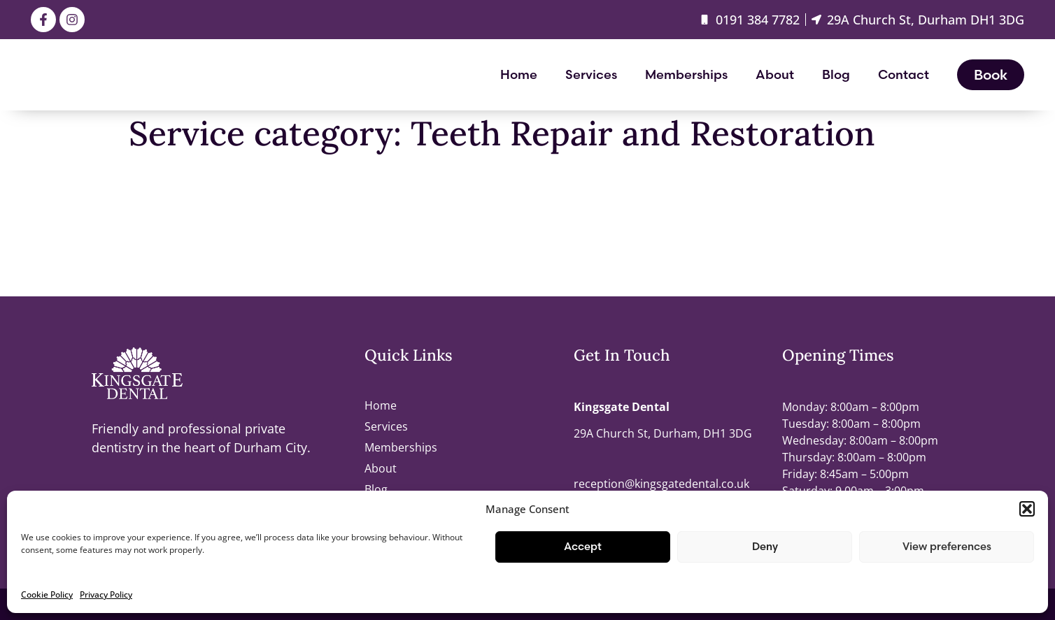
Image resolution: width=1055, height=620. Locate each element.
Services (591, 74)
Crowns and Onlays (186, 273)
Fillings (149, 183)
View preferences (946, 546)
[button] (1027, 509)
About (775, 74)
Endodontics (166, 228)
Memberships (686, 74)
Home (518, 74)
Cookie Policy (47, 594)
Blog (836, 74)
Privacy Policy (106, 594)
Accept (583, 546)
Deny (765, 546)
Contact (903, 74)
